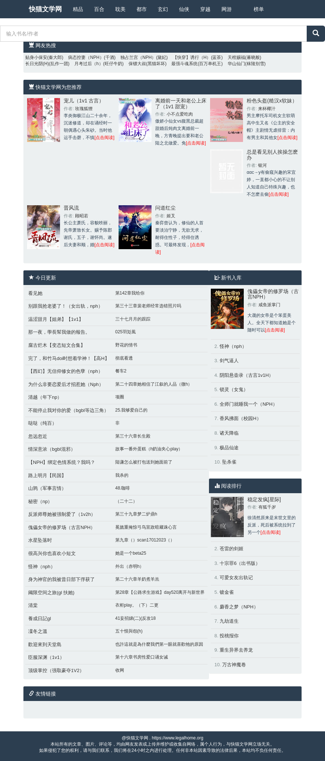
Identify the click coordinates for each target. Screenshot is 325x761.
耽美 (120, 9)
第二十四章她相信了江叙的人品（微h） (154, 384)
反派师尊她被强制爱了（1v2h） (62, 514)
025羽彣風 (125, 331)
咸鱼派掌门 (269, 304)
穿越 (205, 9)
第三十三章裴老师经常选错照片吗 (148, 305)
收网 (119, 670)
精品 (78, 9)
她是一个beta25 (130, 553)
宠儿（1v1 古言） (84, 101)
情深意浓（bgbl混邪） (51, 449)
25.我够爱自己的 (131, 410)
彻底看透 (124, 358)
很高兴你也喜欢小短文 (52, 553)
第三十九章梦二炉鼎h (136, 514)
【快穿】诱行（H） (192, 57)
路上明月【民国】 (47, 475)
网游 (226, 9)
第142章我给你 (130, 293)
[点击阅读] (104, 137)
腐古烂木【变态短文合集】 (56, 345)
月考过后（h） (88, 63)
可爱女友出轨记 (236, 577)
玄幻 (163, 9)
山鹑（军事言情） (47, 488)
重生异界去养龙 (236, 650)
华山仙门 (236, 63)
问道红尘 (165, 208)
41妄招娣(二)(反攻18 (135, 618)
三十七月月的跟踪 (132, 319)
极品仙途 (229, 447)
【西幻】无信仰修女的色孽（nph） (65, 371)
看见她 (35, 293)
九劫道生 (229, 621)
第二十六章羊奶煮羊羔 (137, 579)
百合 (99, 9)
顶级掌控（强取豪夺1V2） (56, 670)
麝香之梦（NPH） (239, 607)
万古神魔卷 (234, 664)
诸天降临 (229, 433)
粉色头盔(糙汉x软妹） (272, 101)
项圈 (119, 397)
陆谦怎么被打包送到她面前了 (143, 462)
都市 (142, 9)
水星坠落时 (40, 540)
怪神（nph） (41, 566)
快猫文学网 (45, 9)
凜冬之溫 (37, 631)
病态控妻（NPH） (86, 57)
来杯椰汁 (267, 108)
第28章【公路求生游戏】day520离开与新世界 (160, 592)
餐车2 (121, 371)
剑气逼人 (229, 360)
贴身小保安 (36, 57)
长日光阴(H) (37, 63)
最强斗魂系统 (184, 63)
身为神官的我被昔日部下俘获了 (61, 579)
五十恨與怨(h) (129, 631)
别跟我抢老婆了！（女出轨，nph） (65, 306)
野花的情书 (126, 345)
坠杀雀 (229, 462)
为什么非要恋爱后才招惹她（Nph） (66, 384)
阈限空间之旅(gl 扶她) (51, 592)
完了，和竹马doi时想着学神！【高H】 (68, 358)
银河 (262, 165)
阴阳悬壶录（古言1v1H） (246, 375)
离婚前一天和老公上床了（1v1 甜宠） (180, 103)
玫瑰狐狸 (84, 108)
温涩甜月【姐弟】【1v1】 (55, 319)
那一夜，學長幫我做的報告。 (59, 332)
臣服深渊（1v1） (46, 657)
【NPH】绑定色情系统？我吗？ (61, 462)
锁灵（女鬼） (234, 389)
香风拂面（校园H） (240, 418)
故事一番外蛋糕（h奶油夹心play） (149, 448)
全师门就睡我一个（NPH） (248, 404)
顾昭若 (81, 215)
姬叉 (171, 215)
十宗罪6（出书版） (240, 563)
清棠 (33, 605)
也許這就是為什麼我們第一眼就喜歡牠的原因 (159, 644)
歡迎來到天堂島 (44, 644)
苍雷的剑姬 (231, 548)
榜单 (259, 9)
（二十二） (126, 501)
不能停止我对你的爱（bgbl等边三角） (68, 410)
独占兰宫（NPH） (138, 57)
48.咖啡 (122, 488)
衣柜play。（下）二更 (136, 605)
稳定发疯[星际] (264, 499)
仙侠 (184, 9)
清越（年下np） (45, 397)
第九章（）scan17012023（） (145, 540)
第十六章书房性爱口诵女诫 (141, 657)
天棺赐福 (236, 57)
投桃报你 (229, 635)
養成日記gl (39, 618)
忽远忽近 (37, 436)
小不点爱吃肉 (180, 114)
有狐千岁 (267, 507)
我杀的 (121, 475)
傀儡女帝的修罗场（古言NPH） (61, 527)
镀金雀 (227, 592)
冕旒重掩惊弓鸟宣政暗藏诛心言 (146, 527)
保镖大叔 (137, 63)
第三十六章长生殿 (132, 436)
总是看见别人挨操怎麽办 (272, 154)
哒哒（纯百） (42, 423)
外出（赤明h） (129, 566)
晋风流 (71, 208)
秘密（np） (40, 501)
